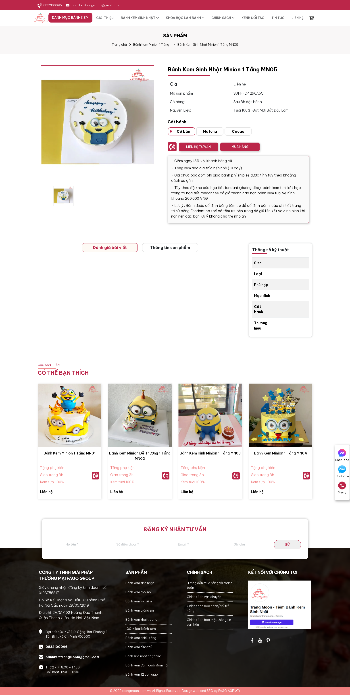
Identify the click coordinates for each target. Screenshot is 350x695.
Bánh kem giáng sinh (140, 610)
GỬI (287, 545)
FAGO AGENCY (229, 691)
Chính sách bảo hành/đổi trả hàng (208, 608)
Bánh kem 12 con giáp (141, 674)
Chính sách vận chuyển (204, 597)
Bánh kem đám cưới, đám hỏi (146, 665)
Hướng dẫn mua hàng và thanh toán (209, 585)
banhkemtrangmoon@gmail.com (95, 5)
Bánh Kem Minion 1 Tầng (151, 45)
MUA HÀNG (239, 147)
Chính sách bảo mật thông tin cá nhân (209, 622)
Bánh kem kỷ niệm (138, 601)
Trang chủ (119, 45)
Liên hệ (46, 492)
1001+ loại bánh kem (140, 629)
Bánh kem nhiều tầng (140, 638)
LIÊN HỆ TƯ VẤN (198, 147)
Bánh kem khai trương (141, 620)
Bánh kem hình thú (138, 647)
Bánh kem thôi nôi (138, 592)
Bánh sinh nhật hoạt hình (143, 656)
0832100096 (52, 5)
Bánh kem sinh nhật (139, 583)
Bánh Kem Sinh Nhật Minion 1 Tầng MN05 (207, 45)
